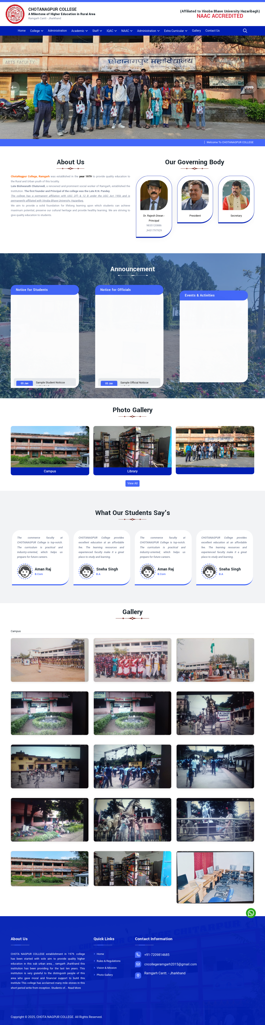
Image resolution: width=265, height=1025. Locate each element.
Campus (50, 471)
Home (22, 30)
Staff (95, 30)
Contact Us (212, 30)
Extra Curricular (174, 30)
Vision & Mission (105, 967)
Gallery (196, 30)
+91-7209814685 (152, 955)
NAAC (125, 30)
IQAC (110, 30)
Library (132, 471)
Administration (57, 30)
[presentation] (14, 87)
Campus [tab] (18, 631)
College (35, 30)
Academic (77, 30)
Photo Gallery (103, 974)
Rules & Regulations (107, 961)
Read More (74, 987)
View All (132, 483)
